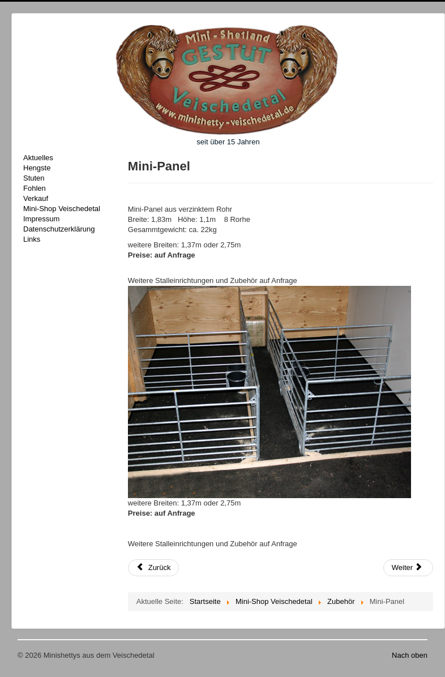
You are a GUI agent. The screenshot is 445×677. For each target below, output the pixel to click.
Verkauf (35, 198)
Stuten (34, 178)
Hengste (36, 168)
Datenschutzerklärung (59, 229)
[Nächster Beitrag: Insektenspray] (408, 567)
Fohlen (34, 188)
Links (31, 239)
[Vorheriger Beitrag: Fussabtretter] (153, 567)
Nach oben (409, 655)
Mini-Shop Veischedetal (61, 208)
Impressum (41, 219)
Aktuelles (38, 157)
